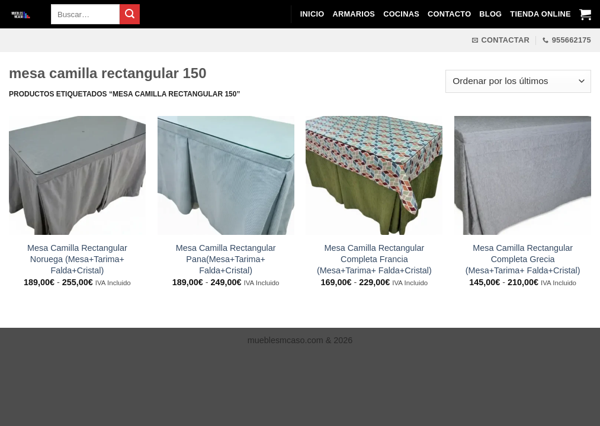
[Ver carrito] (585, 14)
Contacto (449, 13)
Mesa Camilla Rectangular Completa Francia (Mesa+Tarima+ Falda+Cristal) (374, 259)
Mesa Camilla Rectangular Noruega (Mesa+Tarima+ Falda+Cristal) (77, 259)
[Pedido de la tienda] (518, 81)
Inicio (312, 13)
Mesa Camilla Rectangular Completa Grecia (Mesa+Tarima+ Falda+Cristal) (523, 259)
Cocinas (401, 13)
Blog (490, 13)
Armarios (353, 13)
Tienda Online (540, 13)
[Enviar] (130, 14)
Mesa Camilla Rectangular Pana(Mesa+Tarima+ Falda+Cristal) (226, 259)
